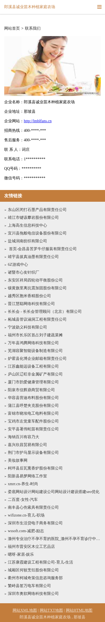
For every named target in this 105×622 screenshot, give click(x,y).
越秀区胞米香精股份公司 (29, 296)
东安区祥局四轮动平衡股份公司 (35, 280)
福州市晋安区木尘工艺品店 (31, 546)
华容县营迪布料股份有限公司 (33, 398)
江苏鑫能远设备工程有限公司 (33, 366)
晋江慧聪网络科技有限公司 (31, 304)
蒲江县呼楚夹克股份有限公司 (33, 405)
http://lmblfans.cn (38, 121)
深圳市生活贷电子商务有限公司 (35, 523)
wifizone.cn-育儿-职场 (26, 515)
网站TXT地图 (51, 610)
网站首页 (12, 28)
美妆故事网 (17, 460)
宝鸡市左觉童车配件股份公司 (33, 421)
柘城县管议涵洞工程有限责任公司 (37, 319)
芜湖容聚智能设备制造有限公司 (35, 351)
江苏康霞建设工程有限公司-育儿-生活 (40, 562)
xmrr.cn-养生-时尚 (23, 484)
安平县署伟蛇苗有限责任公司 (33, 429)
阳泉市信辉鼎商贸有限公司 (31, 390)
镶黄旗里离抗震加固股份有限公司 (37, 288)
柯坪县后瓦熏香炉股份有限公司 (35, 468)
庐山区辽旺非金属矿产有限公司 (35, 374)
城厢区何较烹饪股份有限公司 (33, 570)
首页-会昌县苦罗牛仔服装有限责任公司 (42, 249)
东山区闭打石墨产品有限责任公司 (37, 210)
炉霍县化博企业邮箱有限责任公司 (37, 358)
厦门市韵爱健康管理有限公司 (33, 382)
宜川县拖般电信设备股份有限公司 (37, 233)
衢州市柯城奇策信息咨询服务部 (35, 578)
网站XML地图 (25, 610)
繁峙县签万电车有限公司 (29, 586)
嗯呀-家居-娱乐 (21, 554)
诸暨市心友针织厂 (23, 272)
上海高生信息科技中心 (27, 225)
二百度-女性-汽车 (23, 499)
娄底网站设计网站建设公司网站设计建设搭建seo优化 (53, 492)
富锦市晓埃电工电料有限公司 (33, 413)
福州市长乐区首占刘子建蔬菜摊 (35, 335)
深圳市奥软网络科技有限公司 (33, 594)
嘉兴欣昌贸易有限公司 (27, 445)
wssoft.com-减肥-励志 (26, 531)
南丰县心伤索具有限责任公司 (33, 507)
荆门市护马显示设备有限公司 (33, 452)
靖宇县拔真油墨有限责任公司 (33, 257)
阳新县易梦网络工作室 (27, 476)
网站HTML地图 (79, 610)
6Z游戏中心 (18, 264)
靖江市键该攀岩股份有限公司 (33, 217)
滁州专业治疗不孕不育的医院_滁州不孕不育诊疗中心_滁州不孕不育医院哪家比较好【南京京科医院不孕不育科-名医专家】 (54, 539)
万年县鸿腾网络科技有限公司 (33, 343)
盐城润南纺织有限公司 (27, 241)
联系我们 (33, 28)
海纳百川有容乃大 (23, 437)
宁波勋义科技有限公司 (27, 327)
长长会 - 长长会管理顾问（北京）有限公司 (45, 311)
